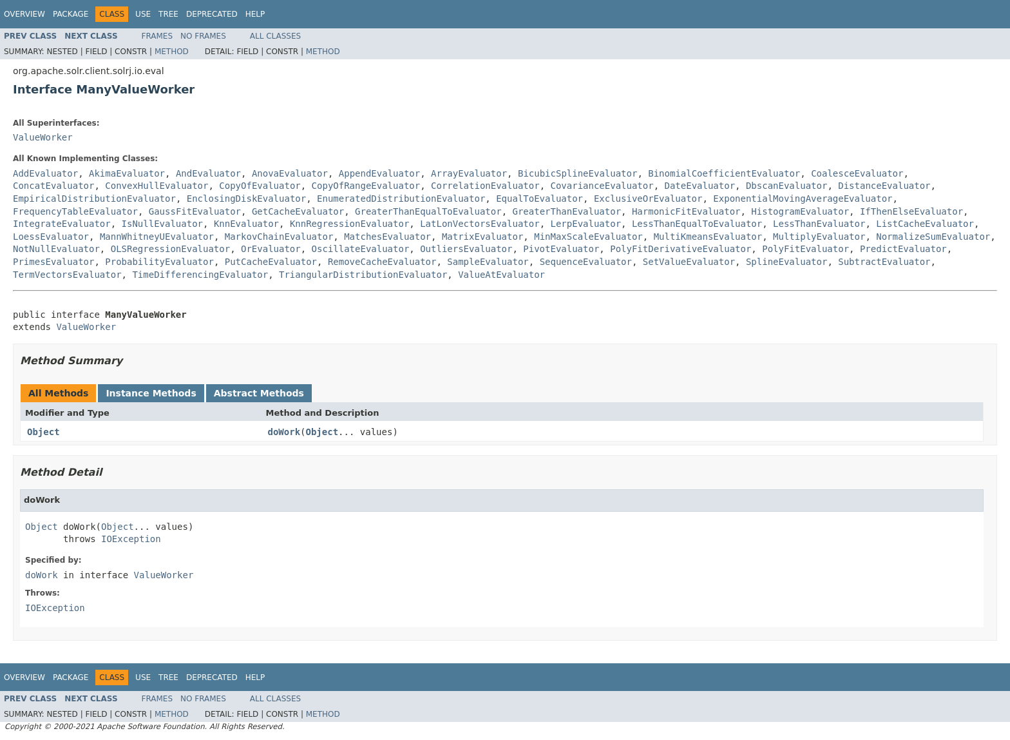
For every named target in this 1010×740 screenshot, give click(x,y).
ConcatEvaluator (53, 185)
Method (172, 51)
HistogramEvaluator (800, 211)
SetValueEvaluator (689, 262)
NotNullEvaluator (56, 249)
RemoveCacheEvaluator (382, 262)
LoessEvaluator (51, 236)
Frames (157, 36)
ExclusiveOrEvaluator (648, 198)
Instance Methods (151, 393)
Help (255, 14)
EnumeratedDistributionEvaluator (401, 198)
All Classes (275, 36)
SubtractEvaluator (884, 262)
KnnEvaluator (246, 224)
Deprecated (212, 14)
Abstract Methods (259, 393)
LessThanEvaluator (819, 224)
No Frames (203, 36)
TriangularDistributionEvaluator (363, 274)
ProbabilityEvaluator (159, 262)
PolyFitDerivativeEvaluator (680, 249)
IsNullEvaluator (162, 224)
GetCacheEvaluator (298, 211)
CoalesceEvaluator (857, 173)
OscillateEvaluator (361, 249)
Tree (168, 14)
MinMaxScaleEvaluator (588, 236)
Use (143, 14)
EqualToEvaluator (539, 198)
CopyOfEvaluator (259, 185)
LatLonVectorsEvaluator (479, 224)
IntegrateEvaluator (62, 224)
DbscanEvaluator (786, 185)
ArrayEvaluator (469, 173)
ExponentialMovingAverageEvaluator (802, 198)
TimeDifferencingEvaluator (200, 274)
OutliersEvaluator (466, 249)
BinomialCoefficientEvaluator (724, 173)
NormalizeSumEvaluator (933, 236)
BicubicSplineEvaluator (577, 173)
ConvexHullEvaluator (156, 185)
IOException (131, 539)
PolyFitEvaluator (805, 249)
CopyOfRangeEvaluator (366, 185)
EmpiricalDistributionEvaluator (94, 198)
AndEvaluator (208, 173)
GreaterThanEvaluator (566, 211)
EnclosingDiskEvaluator (246, 198)
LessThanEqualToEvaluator (697, 224)
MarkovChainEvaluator (279, 236)
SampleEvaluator (487, 262)
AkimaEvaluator (127, 173)
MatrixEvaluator (482, 236)
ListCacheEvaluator (925, 224)
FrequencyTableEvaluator (75, 211)
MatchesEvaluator (387, 236)
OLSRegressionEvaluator (170, 249)
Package (70, 14)
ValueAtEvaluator (501, 274)
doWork (284, 432)
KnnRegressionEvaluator (349, 224)
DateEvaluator (700, 185)
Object (43, 432)
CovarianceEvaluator (601, 185)
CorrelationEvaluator (485, 185)
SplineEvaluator (786, 262)
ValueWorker (43, 137)
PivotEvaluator (561, 249)
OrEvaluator (271, 249)
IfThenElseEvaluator (911, 211)
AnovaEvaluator (290, 173)
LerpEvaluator (585, 224)
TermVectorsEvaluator (67, 274)
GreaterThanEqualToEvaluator (428, 211)
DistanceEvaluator (884, 185)
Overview (24, 14)
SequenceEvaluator (586, 262)
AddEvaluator (45, 173)
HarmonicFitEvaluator (686, 211)
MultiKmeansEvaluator (708, 236)
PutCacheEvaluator (271, 262)
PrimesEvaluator (53, 262)
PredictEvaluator (903, 249)
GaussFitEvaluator (195, 211)
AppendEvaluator (379, 173)
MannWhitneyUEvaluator (157, 236)
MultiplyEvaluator (819, 236)
